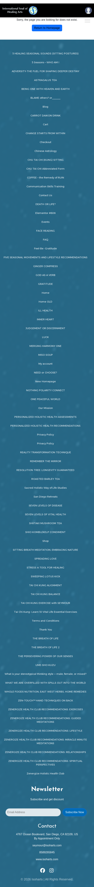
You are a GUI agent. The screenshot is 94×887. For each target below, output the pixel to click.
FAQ (45, 239)
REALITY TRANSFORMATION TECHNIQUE (45, 452)
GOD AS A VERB (45, 275)
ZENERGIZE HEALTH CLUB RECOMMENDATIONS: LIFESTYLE (45, 730)
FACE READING (45, 230)
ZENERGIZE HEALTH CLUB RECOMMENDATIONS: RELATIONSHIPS (45, 752)
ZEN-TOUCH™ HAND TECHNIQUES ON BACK (45, 700)
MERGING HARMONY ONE (45, 346)
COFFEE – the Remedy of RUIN (45, 177)
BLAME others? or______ (45, 97)
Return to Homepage (47, 27)
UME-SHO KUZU (45, 665)
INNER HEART (45, 319)
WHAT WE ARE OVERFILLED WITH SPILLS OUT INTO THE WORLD (45, 682)
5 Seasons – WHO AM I (45, 62)
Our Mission (45, 408)
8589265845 (47, 852)
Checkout (45, 142)
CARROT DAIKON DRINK (45, 115)
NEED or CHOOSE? (45, 372)
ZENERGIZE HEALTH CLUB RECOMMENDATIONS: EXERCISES (45, 709)
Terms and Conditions (45, 620)
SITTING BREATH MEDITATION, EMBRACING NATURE (45, 549)
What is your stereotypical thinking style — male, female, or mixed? (45, 674)
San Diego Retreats (45, 496)
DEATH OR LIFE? (45, 204)
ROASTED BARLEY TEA (45, 479)
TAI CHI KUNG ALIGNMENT (45, 585)
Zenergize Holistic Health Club (45, 773)
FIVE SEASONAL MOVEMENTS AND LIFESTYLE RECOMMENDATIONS (45, 257)
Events (46, 221)
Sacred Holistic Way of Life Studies (45, 487)
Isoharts (37, 879)
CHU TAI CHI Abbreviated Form (45, 168)
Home (45, 292)
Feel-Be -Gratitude (45, 248)
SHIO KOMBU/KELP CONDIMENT (45, 532)
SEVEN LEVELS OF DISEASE (45, 505)
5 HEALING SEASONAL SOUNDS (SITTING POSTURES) (45, 53)
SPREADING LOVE (45, 558)
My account (45, 363)
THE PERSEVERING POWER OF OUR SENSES (45, 656)
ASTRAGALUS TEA (45, 80)
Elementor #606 (45, 213)
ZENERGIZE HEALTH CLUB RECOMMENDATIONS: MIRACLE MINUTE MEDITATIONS (45, 741)
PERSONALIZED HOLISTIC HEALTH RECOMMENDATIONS (45, 425)
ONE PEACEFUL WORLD (45, 399)
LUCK (45, 337)
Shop (45, 541)
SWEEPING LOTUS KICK (45, 576)
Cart (45, 124)
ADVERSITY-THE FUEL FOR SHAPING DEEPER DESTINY (45, 71)
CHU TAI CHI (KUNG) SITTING (46, 159)
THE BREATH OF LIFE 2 (45, 647)
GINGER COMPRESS (45, 266)
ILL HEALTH (45, 310)
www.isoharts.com (47, 859)
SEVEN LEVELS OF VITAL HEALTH (45, 514)
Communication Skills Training (45, 186)
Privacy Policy (45, 434)
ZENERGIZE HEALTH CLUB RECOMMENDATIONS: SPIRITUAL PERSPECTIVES (45, 762)
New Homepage (45, 381)
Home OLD (45, 301)
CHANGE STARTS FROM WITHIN (45, 133)
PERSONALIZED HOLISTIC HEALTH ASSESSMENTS (45, 416)
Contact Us (45, 195)
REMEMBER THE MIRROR (45, 461)
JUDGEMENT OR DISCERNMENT (45, 328)
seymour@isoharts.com (46, 845)
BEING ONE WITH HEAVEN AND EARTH (45, 89)
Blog (45, 106)
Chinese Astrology (45, 151)
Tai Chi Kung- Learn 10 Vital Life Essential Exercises (45, 611)
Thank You (45, 629)
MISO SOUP (45, 354)
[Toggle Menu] (87, 20)
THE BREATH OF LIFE (46, 638)
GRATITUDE (45, 284)
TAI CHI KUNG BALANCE (45, 594)
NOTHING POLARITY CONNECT (45, 390)
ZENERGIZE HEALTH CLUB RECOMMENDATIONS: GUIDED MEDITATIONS (45, 720)
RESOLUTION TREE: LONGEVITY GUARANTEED (45, 470)
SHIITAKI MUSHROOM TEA (45, 523)
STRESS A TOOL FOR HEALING (45, 567)
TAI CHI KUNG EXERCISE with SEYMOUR (45, 603)
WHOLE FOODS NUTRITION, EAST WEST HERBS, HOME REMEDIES (45, 691)
